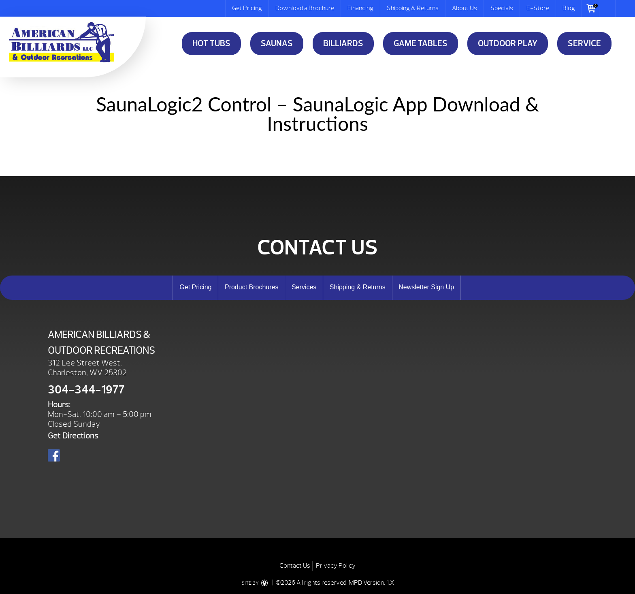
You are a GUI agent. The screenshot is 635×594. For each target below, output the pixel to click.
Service (584, 43)
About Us (464, 8)
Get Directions (73, 436)
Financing (360, 8)
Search (607, 8)
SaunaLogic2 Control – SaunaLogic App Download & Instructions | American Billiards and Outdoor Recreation (61, 42)
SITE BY (256, 583)
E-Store (537, 8)
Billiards (343, 43)
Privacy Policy (336, 566)
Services (304, 287)
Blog (569, 8)
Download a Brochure (304, 8)
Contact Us (294, 566)
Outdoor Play (507, 43)
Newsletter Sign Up (426, 287)
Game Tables (420, 43)
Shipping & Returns (413, 8)
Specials (501, 8)
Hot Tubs (211, 43)
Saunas (277, 43)
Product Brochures (252, 287)
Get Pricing (247, 8)
